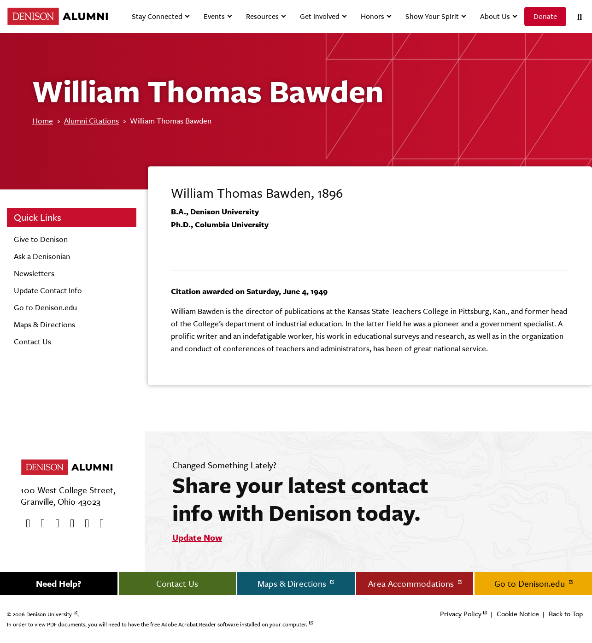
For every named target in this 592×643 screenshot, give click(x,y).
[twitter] (39, 523)
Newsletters (34, 273)
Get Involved (320, 16)
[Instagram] (69, 523)
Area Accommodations (412, 584)
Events (214, 16)
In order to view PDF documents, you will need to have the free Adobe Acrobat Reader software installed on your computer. (157, 624)
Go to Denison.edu (45, 307)
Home (42, 121)
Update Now (197, 537)
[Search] (576, 16)
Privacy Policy (460, 614)
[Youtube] (54, 523)
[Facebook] (25, 523)
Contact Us (32, 341)
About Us (495, 16)
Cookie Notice (518, 614)
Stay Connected (157, 16)
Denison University (49, 614)
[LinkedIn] (98, 523)
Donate (545, 16)
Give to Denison (41, 239)
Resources (262, 16)
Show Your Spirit (432, 16)
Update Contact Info (48, 290)
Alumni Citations (91, 121)
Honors (372, 16)
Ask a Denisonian (42, 256)
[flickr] (84, 523)
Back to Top (566, 614)
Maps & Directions (44, 324)
